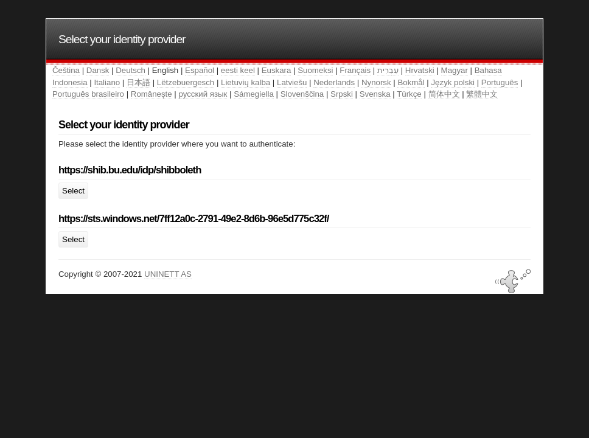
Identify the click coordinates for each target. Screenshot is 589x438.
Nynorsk (376, 82)
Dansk (98, 70)
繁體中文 (482, 94)
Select (73, 190)
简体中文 (444, 94)
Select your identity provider (122, 39)
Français (355, 70)
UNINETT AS (168, 274)
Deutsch (130, 70)
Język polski (453, 82)
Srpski (341, 94)
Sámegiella (254, 94)
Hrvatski (419, 70)
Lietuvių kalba (245, 82)
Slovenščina (302, 94)
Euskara (276, 70)
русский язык (202, 94)
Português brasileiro (88, 94)
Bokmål (410, 82)
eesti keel (238, 70)
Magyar (454, 70)
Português (499, 82)
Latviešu (292, 82)
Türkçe (409, 94)
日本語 (138, 82)
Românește (151, 94)
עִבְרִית (388, 70)
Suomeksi (315, 70)
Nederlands (334, 82)
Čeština (66, 70)
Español (199, 70)
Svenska (375, 94)
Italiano (107, 82)
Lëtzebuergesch (185, 82)
